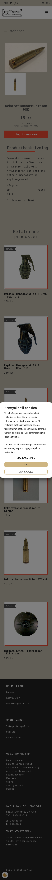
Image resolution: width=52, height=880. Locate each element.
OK (26, 464)
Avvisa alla (26, 471)
